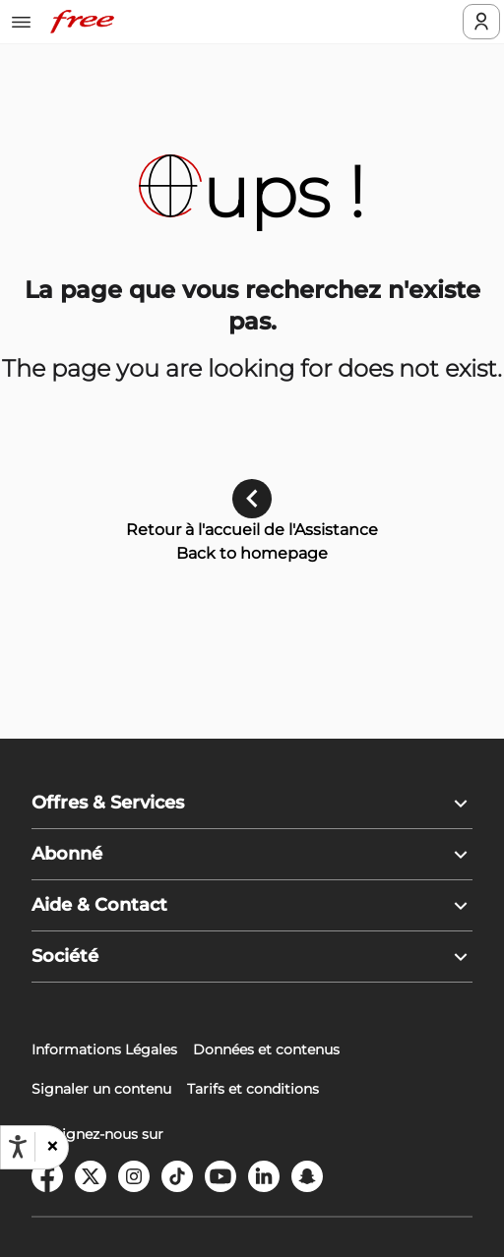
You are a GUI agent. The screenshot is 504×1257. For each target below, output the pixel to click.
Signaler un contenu (101, 1089)
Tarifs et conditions (253, 1089)
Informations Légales (104, 1049)
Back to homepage (252, 553)
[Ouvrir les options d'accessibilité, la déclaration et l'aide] (17, 1147)
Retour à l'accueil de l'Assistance (252, 529)
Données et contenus (266, 1049)
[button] (51, 1147)
